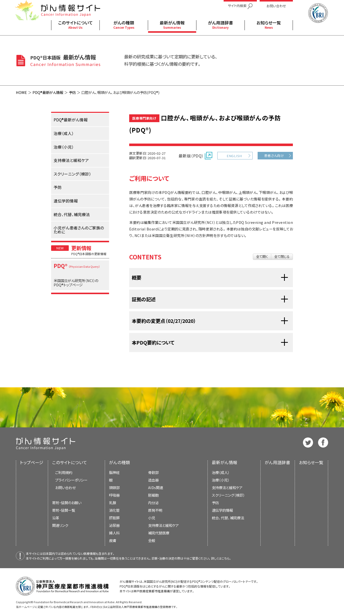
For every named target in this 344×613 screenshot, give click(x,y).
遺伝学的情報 (222, 510)
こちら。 (227, 558)
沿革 (55, 517)
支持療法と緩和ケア (227, 487)
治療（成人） (220, 472)
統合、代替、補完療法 (228, 517)
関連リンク (60, 525)
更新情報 (81, 248)
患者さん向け (274, 155)
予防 (72, 92)
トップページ (31, 462)
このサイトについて (69, 462)
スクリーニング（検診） (228, 495)
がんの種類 (119, 462)
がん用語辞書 (277, 462)
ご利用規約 (63, 472)
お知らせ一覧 (311, 462)
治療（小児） (220, 480)
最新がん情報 (224, 462)
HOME (21, 92)
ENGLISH (234, 155)
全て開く (262, 256)
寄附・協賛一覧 (63, 510)
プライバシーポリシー (71, 480)
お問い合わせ (65, 487)
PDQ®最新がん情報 (47, 92)
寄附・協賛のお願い (66, 502)
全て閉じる (282, 256)
